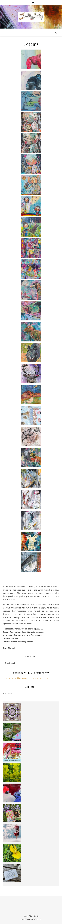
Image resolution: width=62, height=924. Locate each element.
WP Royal (37, 919)
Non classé (7, 693)
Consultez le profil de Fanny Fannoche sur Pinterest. (26, 678)
